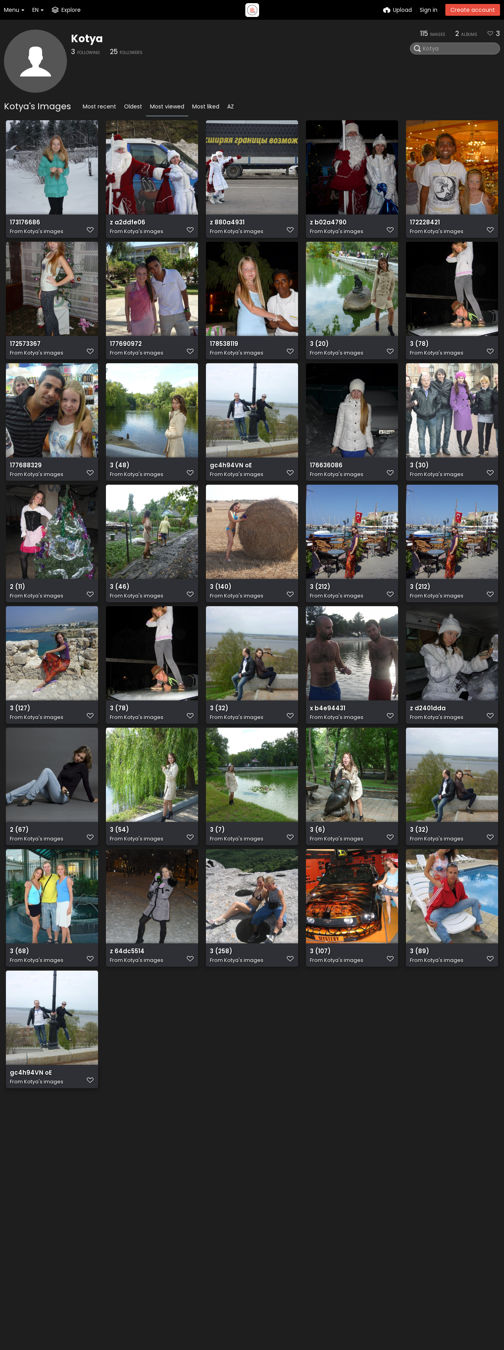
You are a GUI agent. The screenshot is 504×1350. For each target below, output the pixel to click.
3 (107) (319, 1007)
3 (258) (220, 1007)
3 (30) (418, 486)
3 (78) (418, 356)
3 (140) (220, 616)
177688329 (25, 486)
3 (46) (118, 616)
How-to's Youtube (329, 1248)
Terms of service (263, 1267)
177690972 (125, 356)
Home (248, 1219)
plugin (70, 1260)
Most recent (99, 106)
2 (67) (18, 877)
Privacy (249, 1277)
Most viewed (167, 106)
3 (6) (316, 877)
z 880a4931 (226, 226)
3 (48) (118, 486)
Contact (316, 1219)
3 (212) (319, 616)
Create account (472, 10)
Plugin (248, 1238)
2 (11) (17, 616)
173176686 (24, 226)
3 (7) (216, 877)
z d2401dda (426, 747)
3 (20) (318, 356)
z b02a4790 (327, 226)
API (144, 1252)
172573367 (25, 356)
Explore (249, 1228)
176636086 (325, 486)
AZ (230, 106)
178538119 (223, 356)
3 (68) (18, 1007)
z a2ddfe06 (126, 226)
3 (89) (418, 1007)
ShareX (71, 1277)
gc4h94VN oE (229, 486)
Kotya (87, 39)
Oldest (133, 106)
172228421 (424, 226)
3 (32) (218, 747)
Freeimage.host (117, 1322)
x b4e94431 (326, 747)
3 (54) (118, 877)
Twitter (314, 1228)
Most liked (205, 106)
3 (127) (19, 747)
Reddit (313, 1238)
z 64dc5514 (126, 1007)
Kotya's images (43, 235)
